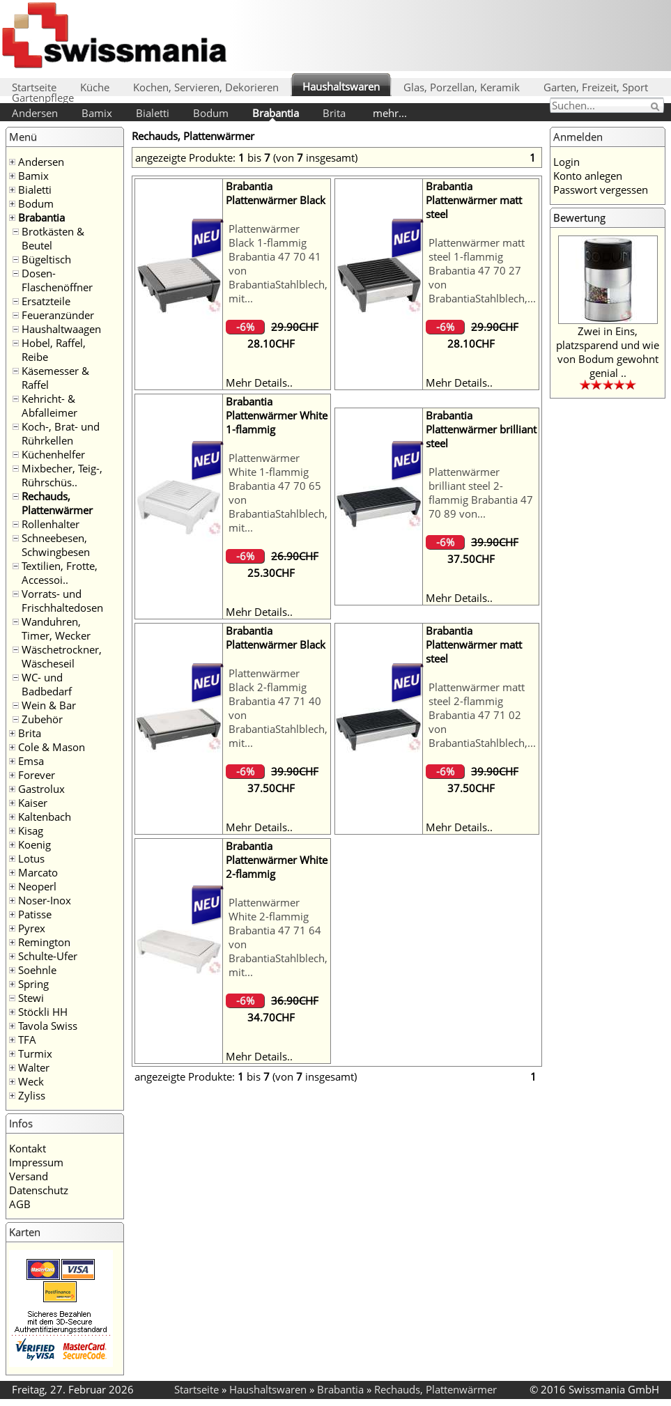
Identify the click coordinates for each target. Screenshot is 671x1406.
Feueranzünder (58, 315)
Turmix (35, 1053)
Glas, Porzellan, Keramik (461, 87)
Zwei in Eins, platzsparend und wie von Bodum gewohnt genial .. (607, 352)
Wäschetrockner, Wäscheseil (62, 656)
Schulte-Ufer (47, 956)
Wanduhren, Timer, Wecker (56, 628)
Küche (94, 87)
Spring (33, 984)
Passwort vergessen (600, 189)
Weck (31, 1081)
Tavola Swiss (47, 1026)
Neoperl (37, 886)
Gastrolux (41, 789)
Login (566, 162)
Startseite (34, 87)
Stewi (31, 998)
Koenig (34, 844)
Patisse (35, 914)
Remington (44, 942)
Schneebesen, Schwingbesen (56, 545)
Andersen (35, 113)
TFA (27, 1039)
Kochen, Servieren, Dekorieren (206, 87)
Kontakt (27, 1148)
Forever (36, 775)
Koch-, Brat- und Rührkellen (61, 433)
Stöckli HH (43, 1012)
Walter (33, 1067)
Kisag (30, 830)
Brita (334, 113)
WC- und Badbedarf (47, 684)
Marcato (38, 872)
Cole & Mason (51, 747)
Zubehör (42, 719)
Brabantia (275, 113)
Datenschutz (38, 1190)
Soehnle (37, 970)
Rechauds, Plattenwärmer (57, 503)
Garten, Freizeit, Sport (595, 87)
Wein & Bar (49, 705)
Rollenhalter (50, 524)
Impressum (36, 1162)
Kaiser (32, 803)
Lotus (31, 858)
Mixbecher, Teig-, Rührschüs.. (62, 475)
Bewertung (579, 217)
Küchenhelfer (53, 454)
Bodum (211, 113)
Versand (28, 1176)
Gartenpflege (43, 98)
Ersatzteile (46, 301)
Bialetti (152, 113)
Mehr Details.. (259, 382)
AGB (20, 1204)
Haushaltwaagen (61, 329)
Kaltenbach (44, 817)
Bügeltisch (46, 259)
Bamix (97, 113)
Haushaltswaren (341, 86)
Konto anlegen (587, 176)
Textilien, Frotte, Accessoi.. (60, 573)
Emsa (31, 761)
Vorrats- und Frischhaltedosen (62, 601)
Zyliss (31, 1095)
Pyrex (31, 928)
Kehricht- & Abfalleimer (49, 405)
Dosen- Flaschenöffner (57, 280)
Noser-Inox (44, 900)
